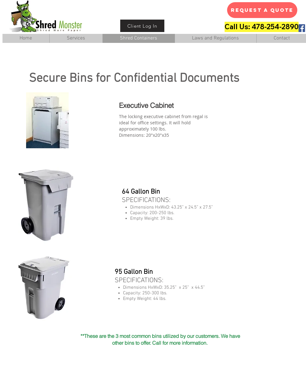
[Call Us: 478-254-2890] (262, 27)
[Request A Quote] (262, 10)
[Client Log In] (142, 26)
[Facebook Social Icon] (301, 28)
